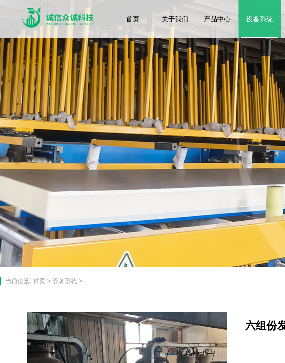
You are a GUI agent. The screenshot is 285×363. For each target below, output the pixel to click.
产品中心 (217, 19)
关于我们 (175, 19)
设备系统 (259, 19)
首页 (132, 19)
